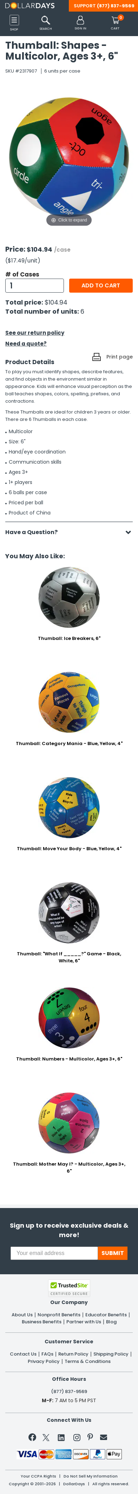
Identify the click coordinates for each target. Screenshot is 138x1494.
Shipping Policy (111, 1354)
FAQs (47, 1354)
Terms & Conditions (88, 1361)
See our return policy (34, 332)
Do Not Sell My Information (91, 1476)
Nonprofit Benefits (59, 1315)
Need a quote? (26, 343)
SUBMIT (112, 1253)
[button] (80, 23)
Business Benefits (41, 1322)
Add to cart (100, 285)
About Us (22, 1315)
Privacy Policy (44, 1361)
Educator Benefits (106, 1315)
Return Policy (73, 1354)
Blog (111, 1322)
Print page (119, 356)
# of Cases (22, 274)
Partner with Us (83, 1322)
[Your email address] (54, 1253)
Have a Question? (35, 532)
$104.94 (56, 302)
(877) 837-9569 (115, 5)
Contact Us (23, 1354)
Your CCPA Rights (38, 1476)
